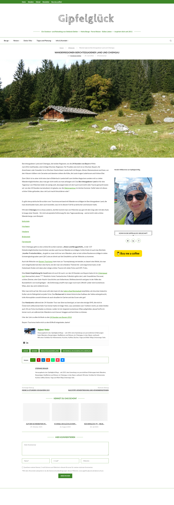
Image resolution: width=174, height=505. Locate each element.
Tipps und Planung (44, 40)
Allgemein (71, 48)
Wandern (31, 2)
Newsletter (46, 2)
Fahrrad (38, 2)
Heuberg (25, 231)
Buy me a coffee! (56, 2)
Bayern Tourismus (46, 261)
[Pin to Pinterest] (39, 360)
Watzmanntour (70, 188)
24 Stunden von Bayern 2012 (61, 317)
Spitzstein (26, 221)
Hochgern (26, 226)
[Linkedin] (133, 241)
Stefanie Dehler (75, 56)
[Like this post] (33, 360)
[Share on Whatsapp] (53, 360)
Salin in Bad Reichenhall (72, 291)
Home (24, 2)
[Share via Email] (63, 360)
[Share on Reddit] (48, 360)
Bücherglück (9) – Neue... (94, 424)
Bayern (34, 351)
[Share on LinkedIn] (43, 360)
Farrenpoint (26, 242)
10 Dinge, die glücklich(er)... (65, 424)
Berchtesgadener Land (50, 351)
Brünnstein (26, 237)
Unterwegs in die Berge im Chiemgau (77, 351)
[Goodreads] (138, 241)
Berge (6, 40)
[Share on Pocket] (58, 360)
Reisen (16, 40)
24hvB (25, 351)
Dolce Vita (28, 40)
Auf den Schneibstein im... (36, 424)
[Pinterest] (128, 241)
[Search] (171, 40)
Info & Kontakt (61, 40)
